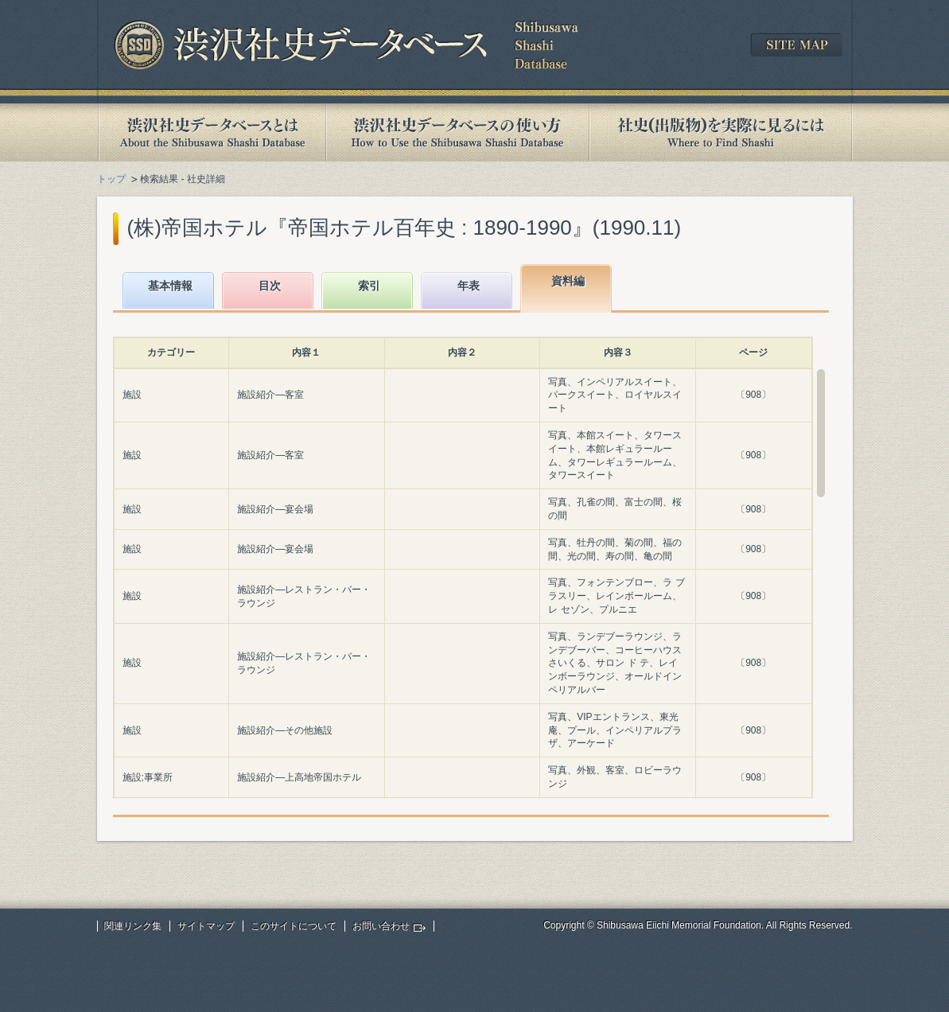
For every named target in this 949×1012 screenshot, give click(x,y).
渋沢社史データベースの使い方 (457, 132)
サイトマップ (206, 926)
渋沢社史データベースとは (211, 132)
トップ (111, 179)
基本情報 (170, 285)
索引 (369, 285)
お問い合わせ (381, 926)
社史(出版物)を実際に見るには (721, 132)
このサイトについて (293, 926)
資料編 (568, 280)
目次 (270, 285)
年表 (468, 285)
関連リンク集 (132, 926)
